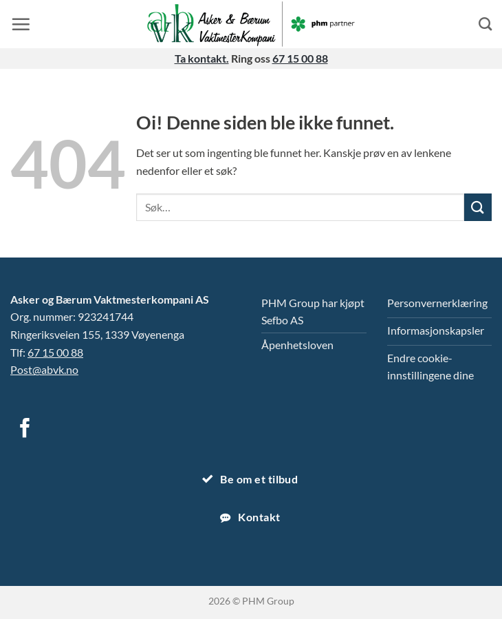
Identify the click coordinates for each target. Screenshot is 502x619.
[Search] (485, 23)
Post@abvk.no (44, 369)
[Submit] (478, 206)
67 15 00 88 (300, 58)
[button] (20, 24)
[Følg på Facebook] (25, 430)
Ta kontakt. (202, 58)
